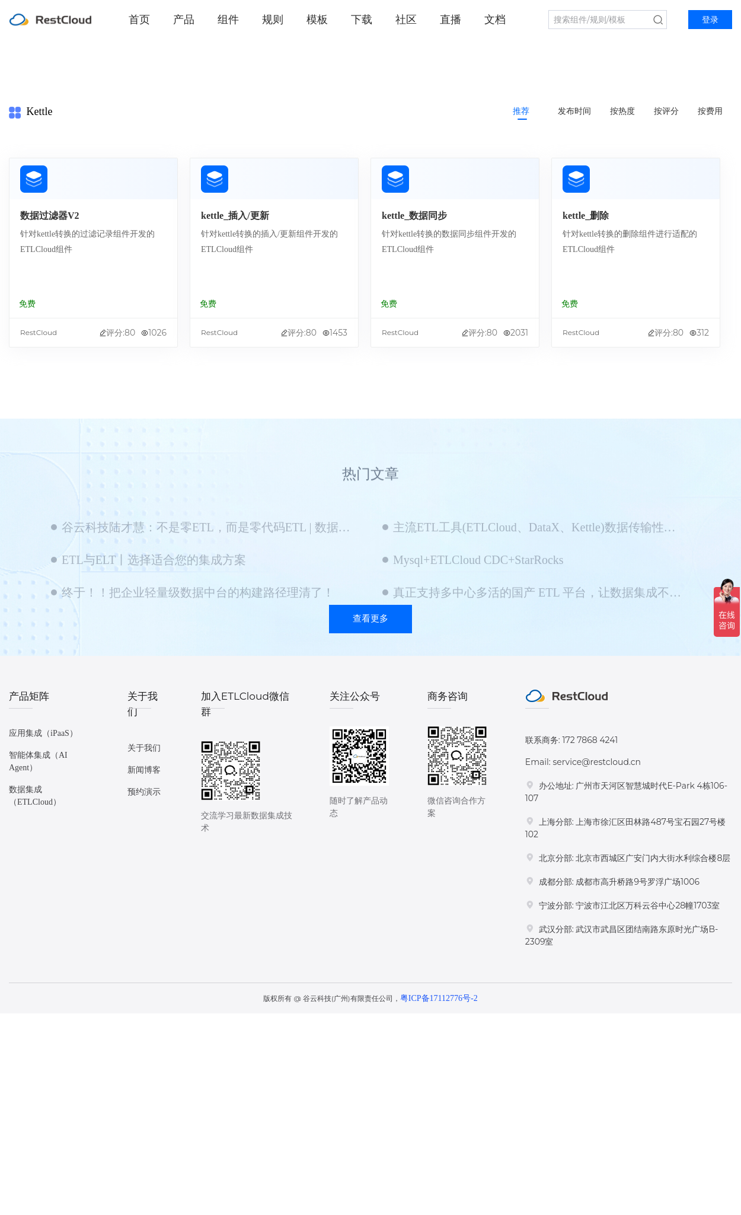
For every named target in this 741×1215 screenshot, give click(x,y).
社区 (406, 19)
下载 (361, 19)
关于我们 (144, 748)
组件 (228, 19)
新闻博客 (144, 770)
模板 (317, 19)
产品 (183, 19)
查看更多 (370, 618)
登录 (710, 19)
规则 (272, 19)
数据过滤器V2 (49, 216)
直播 (450, 19)
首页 (139, 19)
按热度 (622, 111)
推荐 (521, 111)
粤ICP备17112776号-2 (439, 998)
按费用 (710, 111)
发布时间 (574, 111)
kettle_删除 (586, 216)
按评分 (666, 111)
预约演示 (144, 791)
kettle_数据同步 (414, 216)
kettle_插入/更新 (235, 216)
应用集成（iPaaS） (43, 733)
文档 (495, 19)
